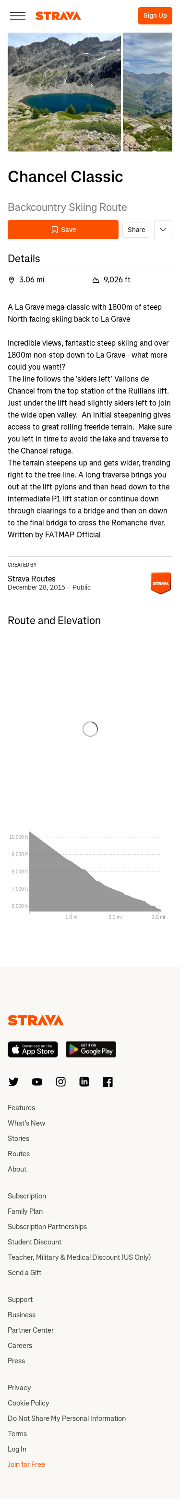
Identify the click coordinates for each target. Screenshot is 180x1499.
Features (21, 1108)
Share (136, 229)
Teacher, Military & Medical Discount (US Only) (79, 1257)
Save (63, 229)
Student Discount (34, 1242)
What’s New (26, 1123)
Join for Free (26, 1464)
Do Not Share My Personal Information (67, 1418)
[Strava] (58, 15)
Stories (18, 1138)
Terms (17, 1434)
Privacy (19, 1388)
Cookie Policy (28, 1403)
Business (22, 1315)
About (17, 1169)
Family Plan (25, 1211)
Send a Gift (24, 1273)
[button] (64, 92)
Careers (20, 1345)
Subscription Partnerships (47, 1227)
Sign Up (155, 15)
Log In (17, 1449)
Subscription (27, 1196)
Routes (19, 1154)
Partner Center (31, 1330)
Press (16, 1361)
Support (20, 1299)
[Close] (18, 15)
